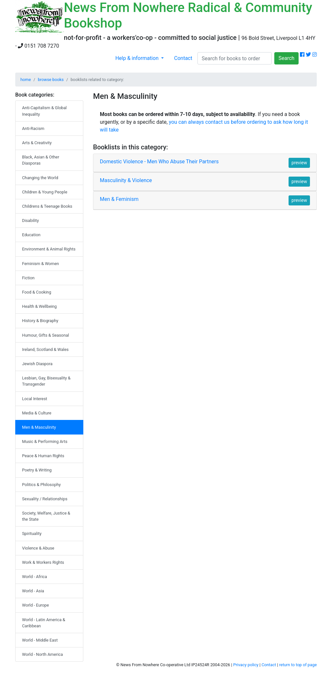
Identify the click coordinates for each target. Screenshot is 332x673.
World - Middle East (40, 640)
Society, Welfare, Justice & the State (46, 516)
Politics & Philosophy (41, 484)
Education (31, 234)
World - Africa (34, 576)
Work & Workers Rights (43, 562)
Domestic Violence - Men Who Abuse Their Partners (159, 161)
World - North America (42, 654)
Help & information (137, 58)
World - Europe (35, 605)
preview (299, 162)
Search (286, 58)
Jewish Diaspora (37, 363)
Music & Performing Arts (44, 441)
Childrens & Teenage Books (47, 206)
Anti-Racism (33, 128)
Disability (30, 220)
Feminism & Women (40, 263)
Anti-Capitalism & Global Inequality (44, 110)
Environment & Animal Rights (49, 249)
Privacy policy (245, 664)
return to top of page (298, 664)
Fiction (28, 277)
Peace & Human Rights (43, 455)
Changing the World (40, 177)
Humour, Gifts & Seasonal (45, 335)
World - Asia (33, 590)
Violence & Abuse (38, 548)
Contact (183, 58)
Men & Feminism (119, 199)
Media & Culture (36, 413)
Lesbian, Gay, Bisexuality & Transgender (46, 381)
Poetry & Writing (37, 470)
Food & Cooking (36, 292)
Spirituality (32, 533)
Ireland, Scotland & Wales (45, 349)
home (25, 79)
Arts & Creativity (37, 142)
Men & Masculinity (39, 427)
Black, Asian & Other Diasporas (40, 160)
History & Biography (40, 320)
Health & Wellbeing (39, 306)
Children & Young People (44, 192)
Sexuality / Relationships (44, 498)
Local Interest (34, 398)
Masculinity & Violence (126, 180)
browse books (51, 79)
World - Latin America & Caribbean (43, 622)
